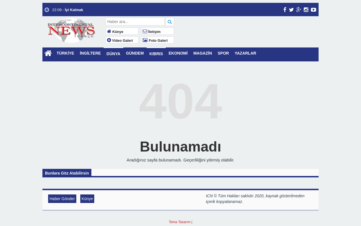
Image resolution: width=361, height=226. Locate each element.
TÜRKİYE (65, 53)
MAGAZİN (202, 53)
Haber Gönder (62, 198)
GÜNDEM (135, 53)
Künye (115, 32)
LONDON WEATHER (247, 39)
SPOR (223, 53)
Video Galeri (120, 41)
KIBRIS (156, 53)
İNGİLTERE (90, 53)
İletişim (152, 32)
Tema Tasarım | (180, 222)
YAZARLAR (245, 53)
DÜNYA (113, 53)
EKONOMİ (178, 53)
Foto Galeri (155, 41)
